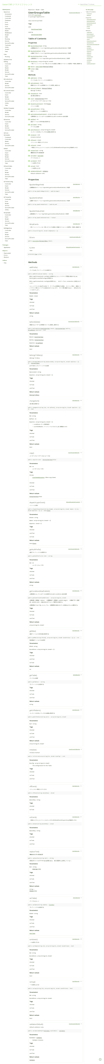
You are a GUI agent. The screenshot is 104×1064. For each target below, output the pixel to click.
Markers (6, 257)
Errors (6, 255)
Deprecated (7, 253)
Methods (89, 15)
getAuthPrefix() (35, 109)
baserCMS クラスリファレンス (17, 4)
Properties (89, 13)
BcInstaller (7, 135)
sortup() (33, 166)
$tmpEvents (34, 61)
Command (8, 16)
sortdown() (34, 161)
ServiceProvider (9, 43)
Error (6, 22)
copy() (32, 98)
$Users (33, 66)
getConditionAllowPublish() (39, 114)
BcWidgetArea (8, 228)
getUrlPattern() (35, 130)
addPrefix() (34, 78)
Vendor (7, 49)
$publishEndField (36, 51)
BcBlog (6, 61)
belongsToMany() (36, 88)
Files (5, 263)
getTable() (34, 124)
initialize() (34, 135)
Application (7, 247)
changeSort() (34, 93)
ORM (6, 37)
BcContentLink (8, 79)
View (6, 51)
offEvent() (34, 140)
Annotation (8, 14)
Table (42, 9)
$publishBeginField (36, 46)
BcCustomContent (9, 90)
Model (7, 35)
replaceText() (34, 150)
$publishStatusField (36, 56)
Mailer (7, 30)
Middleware (8, 33)
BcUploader (7, 212)
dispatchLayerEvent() (37, 104)
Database (8, 20)
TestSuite (8, 45)
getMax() (33, 119)
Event (6, 24)
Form (6, 26)
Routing (7, 39)
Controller (8, 18)
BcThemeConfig (8, 181)
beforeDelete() (35, 83)
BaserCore (7, 12)
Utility (7, 47)
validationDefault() (36, 171)
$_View (33, 69)
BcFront (6, 133)
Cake (5, 54)
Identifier (8, 28)
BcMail (6, 148)
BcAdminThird (8, 59)
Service (7, 41)
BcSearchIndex (8, 166)
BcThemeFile (7, 197)
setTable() (34, 155)
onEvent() (33, 145)
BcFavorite (7, 119)
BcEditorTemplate (9, 108)
